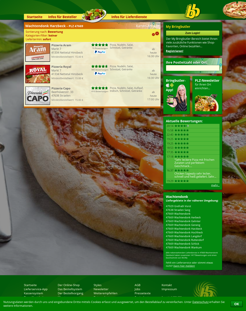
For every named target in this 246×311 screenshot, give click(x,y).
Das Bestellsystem (70, 289)
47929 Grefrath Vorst (178, 206)
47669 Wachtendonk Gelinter (183, 221)
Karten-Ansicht (147, 26)
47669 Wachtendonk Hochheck (184, 232)
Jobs (137, 289)
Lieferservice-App (35, 289)
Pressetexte (143, 293)
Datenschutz (200, 302)
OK (236, 304)
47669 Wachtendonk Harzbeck (184, 228)
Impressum (169, 289)
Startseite (34, 17)
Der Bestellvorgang (70, 293)
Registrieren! (174, 51)
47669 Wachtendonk (178, 213)
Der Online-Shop (69, 285)
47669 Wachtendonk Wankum (184, 247)
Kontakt (167, 285)
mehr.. (215, 185)
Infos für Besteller (62, 17)
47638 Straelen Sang (178, 210)
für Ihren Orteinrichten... (207, 94)
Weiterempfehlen (105, 293)
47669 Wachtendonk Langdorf (184, 236)
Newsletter (101, 289)
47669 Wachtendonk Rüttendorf (185, 240)
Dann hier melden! (184, 265)
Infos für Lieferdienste (129, 17)
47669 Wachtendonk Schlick (182, 243)
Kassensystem (33, 293)
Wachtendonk (177, 196)
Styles (97, 285)
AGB (137, 285)
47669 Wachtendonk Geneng (183, 225)
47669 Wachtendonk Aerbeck (183, 217)
